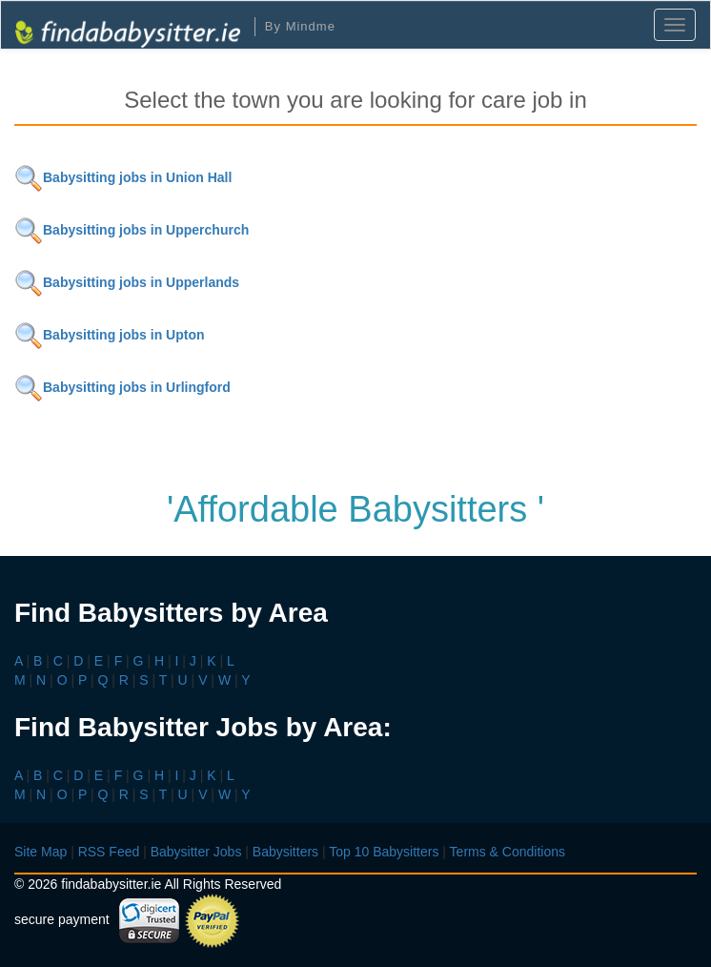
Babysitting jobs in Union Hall (123, 177)
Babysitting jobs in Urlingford (122, 387)
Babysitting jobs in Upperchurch (131, 229)
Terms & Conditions (507, 851)
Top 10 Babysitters (383, 851)
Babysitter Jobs (196, 851)
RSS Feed (109, 851)
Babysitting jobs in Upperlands (126, 282)
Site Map (40, 851)
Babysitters (285, 851)
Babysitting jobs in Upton (109, 334)
